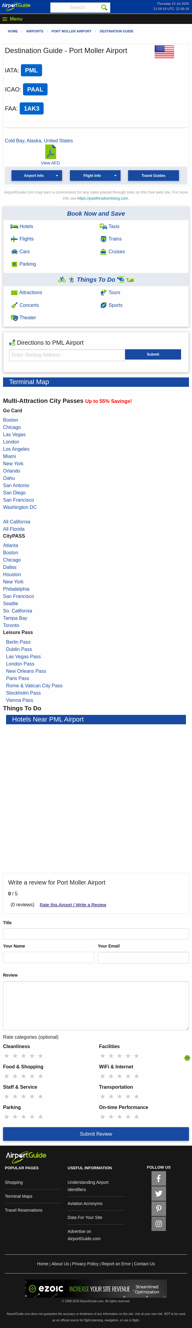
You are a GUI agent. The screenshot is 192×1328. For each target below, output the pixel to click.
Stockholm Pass (23, 693)
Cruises (112, 251)
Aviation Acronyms (85, 1203)
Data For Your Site (85, 1217)
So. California (17, 610)
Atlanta (10, 545)
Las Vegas (14, 434)
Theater (23, 317)
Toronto (11, 625)
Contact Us (144, 1263)
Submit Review (96, 1134)
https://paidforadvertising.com (103, 198)
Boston (10, 420)
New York (13, 463)
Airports (34, 31)
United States (58, 140)
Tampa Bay (15, 618)
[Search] (104, 8)
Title (7, 922)
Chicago (12, 427)
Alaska (34, 140)
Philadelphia (16, 589)
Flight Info (92, 176)
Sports (111, 305)
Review (10, 975)
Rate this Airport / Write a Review (73, 904)
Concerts (25, 305)
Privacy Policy (85, 1263)
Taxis (110, 226)
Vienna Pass (19, 700)
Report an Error (116, 1263)
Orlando (11, 470)
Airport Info (34, 176)
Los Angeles (16, 449)
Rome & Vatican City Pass (34, 685)
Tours (110, 292)
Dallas (9, 567)
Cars (20, 251)
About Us (60, 1263)
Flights (22, 238)
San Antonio (16, 485)
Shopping (14, 1182)
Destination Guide (117, 31)
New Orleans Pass (26, 671)
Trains (111, 238)
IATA (11, 70)
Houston (12, 574)
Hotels (22, 226)
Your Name (14, 946)
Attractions (26, 292)
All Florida (14, 529)
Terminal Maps (18, 1196)
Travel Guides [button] (154, 176)
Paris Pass (17, 678)
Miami (9, 456)
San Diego (14, 492)
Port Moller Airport (71, 31)
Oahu (9, 478)
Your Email (109, 946)
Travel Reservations (23, 1210)
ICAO (12, 89)
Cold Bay (14, 140)
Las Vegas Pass (23, 656)
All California (16, 521)
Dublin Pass (19, 649)
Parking (23, 264)
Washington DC (20, 507)
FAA (10, 108)
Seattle (10, 603)
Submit (153, 354)
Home (13, 31)
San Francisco (18, 500)
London (11, 441)
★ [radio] (7, 1056)
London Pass (20, 663)
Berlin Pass (18, 642)
